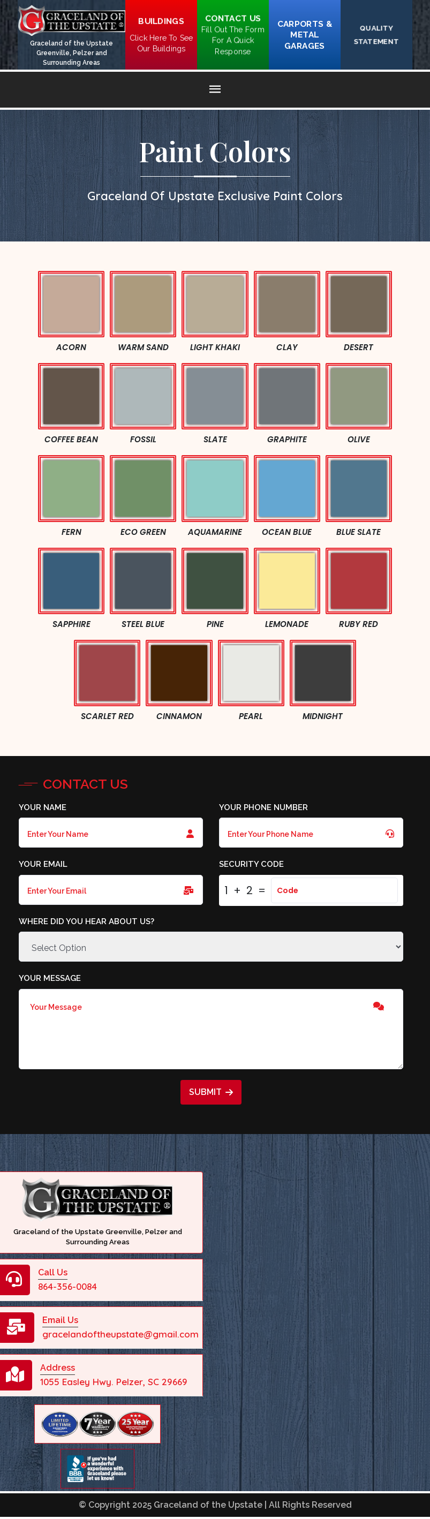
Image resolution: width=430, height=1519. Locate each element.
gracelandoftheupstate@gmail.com (120, 1334)
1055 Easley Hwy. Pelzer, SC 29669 (113, 1381)
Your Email (43, 864)
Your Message (50, 978)
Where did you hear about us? (86, 921)
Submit (211, 1092)
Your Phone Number (263, 807)
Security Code (251, 864)
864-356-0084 (67, 1286)
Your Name (42, 807)
